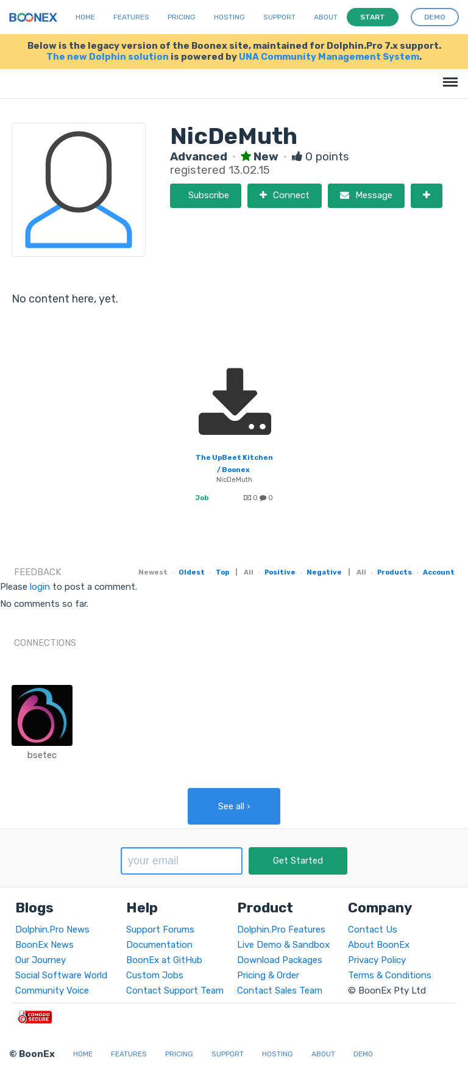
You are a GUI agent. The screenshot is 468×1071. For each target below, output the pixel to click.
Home (85, 17)
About (326, 17)
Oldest (192, 572)
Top (222, 572)
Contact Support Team (175, 990)
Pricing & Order (268, 975)
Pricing (182, 17)
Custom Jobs (154, 975)
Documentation (159, 944)
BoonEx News (44, 944)
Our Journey (40, 960)
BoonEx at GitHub (164, 960)
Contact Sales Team (279, 990)
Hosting (229, 17)
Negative (324, 572)
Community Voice (52, 990)
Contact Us (372, 929)
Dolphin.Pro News (52, 929)
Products (394, 572)
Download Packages (279, 960)
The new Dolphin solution (107, 56)
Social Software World (61, 975)
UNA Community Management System (329, 56)
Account (439, 572)
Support (279, 17)
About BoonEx (379, 944)
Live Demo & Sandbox (283, 944)
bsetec (42, 755)
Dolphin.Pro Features (281, 929)
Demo (363, 1054)
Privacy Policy (377, 960)
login (40, 586)
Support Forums (160, 929)
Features (131, 17)
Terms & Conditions (389, 975)
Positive (280, 572)
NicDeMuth (234, 479)
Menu (448, 76)
